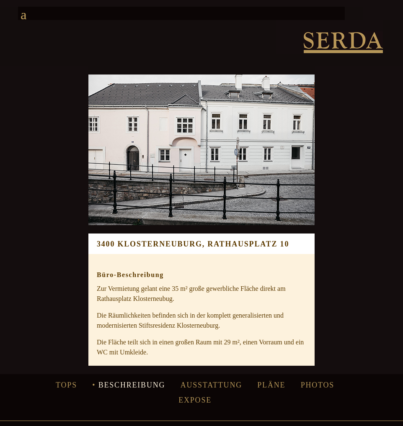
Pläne (271, 385)
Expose (195, 400)
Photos (318, 385)
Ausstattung (211, 385)
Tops (66, 385)
